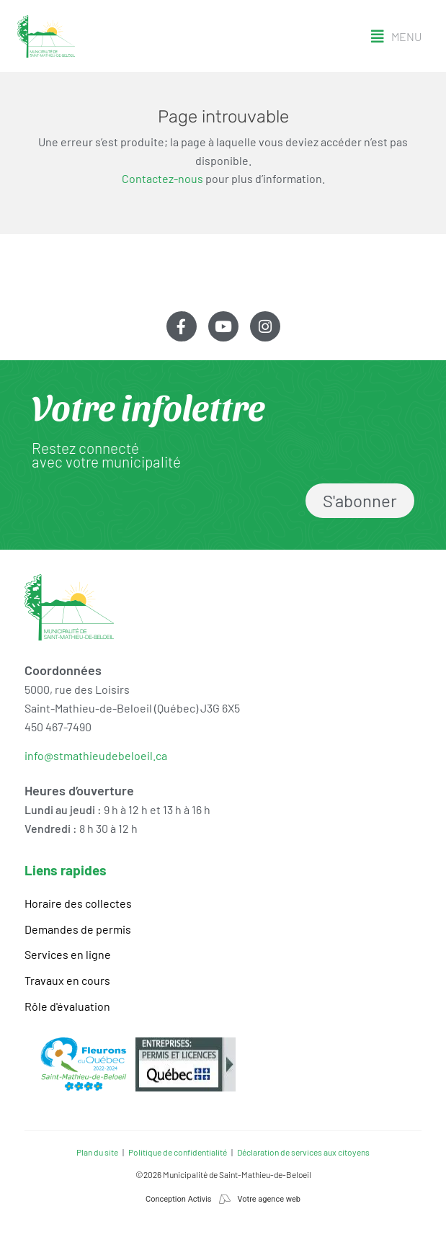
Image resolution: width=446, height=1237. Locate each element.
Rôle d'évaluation (67, 1006)
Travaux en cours (67, 980)
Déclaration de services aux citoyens (303, 1152)
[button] (396, 36)
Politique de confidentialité (177, 1152)
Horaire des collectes (78, 903)
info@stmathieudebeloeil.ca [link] (95, 755)
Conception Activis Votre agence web (223, 1199)
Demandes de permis (77, 929)
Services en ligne (67, 954)
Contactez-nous (162, 178)
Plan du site (97, 1152)
